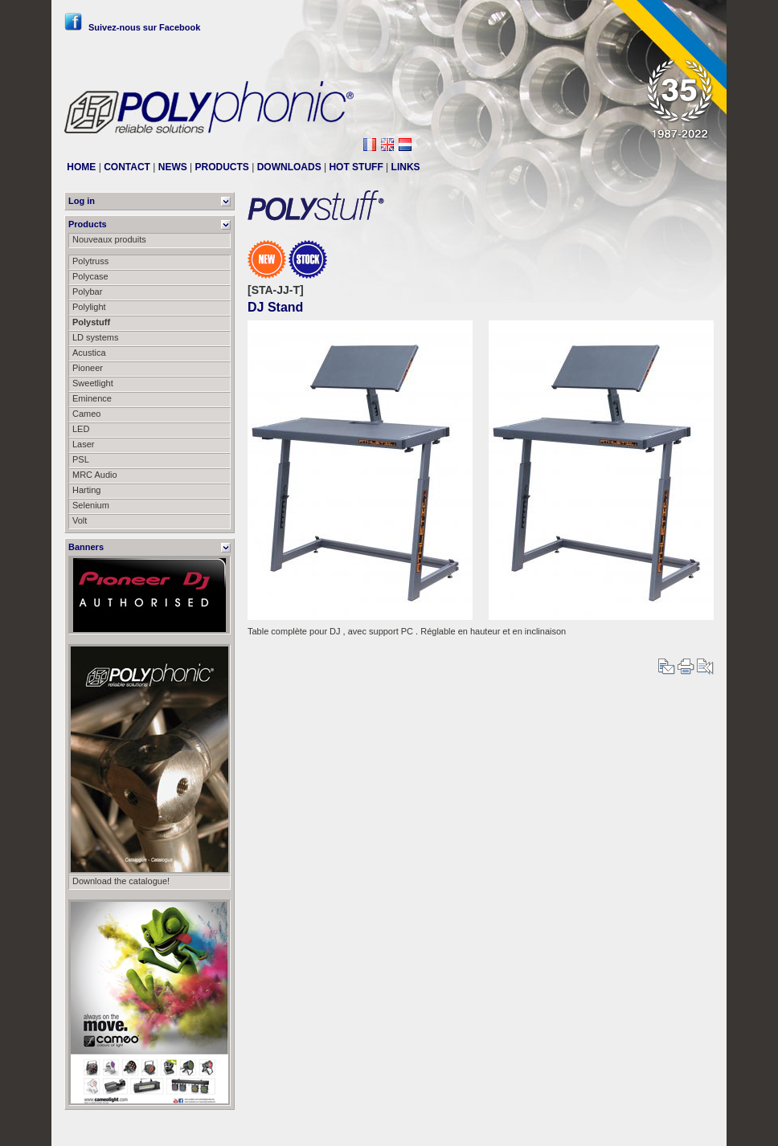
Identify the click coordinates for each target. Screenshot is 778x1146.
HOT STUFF (356, 167)
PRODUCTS (222, 167)
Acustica (89, 352)
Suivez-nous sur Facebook (132, 27)
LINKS (405, 167)
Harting (86, 490)
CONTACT (127, 167)
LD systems (95, 337)
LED (80, 429)
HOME (81, 167)
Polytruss (90, 261)
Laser (83, 444)
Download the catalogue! (121, 881)
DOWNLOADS (289, 167)
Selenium (90, 505)
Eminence (92, 398)
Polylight (89, 307)
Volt (79, 520)
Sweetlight (92, 383)
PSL (80, 459)
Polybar (87, 291)
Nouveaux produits (109, 239)
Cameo (86, 413)
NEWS (172, 167)
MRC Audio (94, 474)
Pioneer (87, 368)
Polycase (90, 276)
